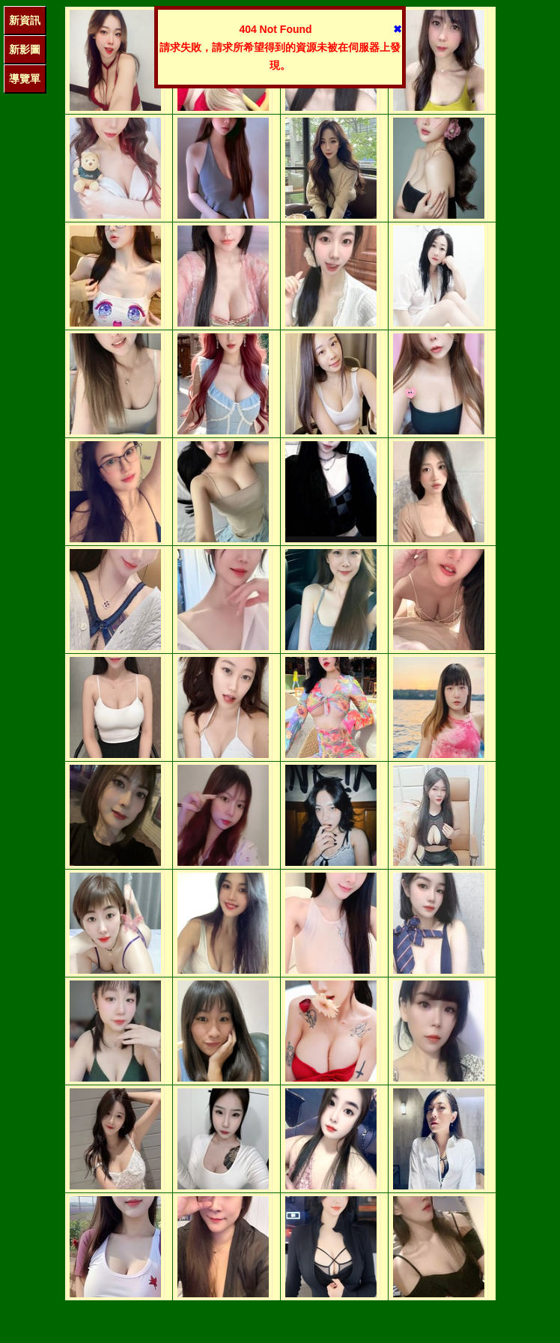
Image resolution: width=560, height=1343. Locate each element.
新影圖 (24, 49)
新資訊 (24, 20)
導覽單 (24, 79)
